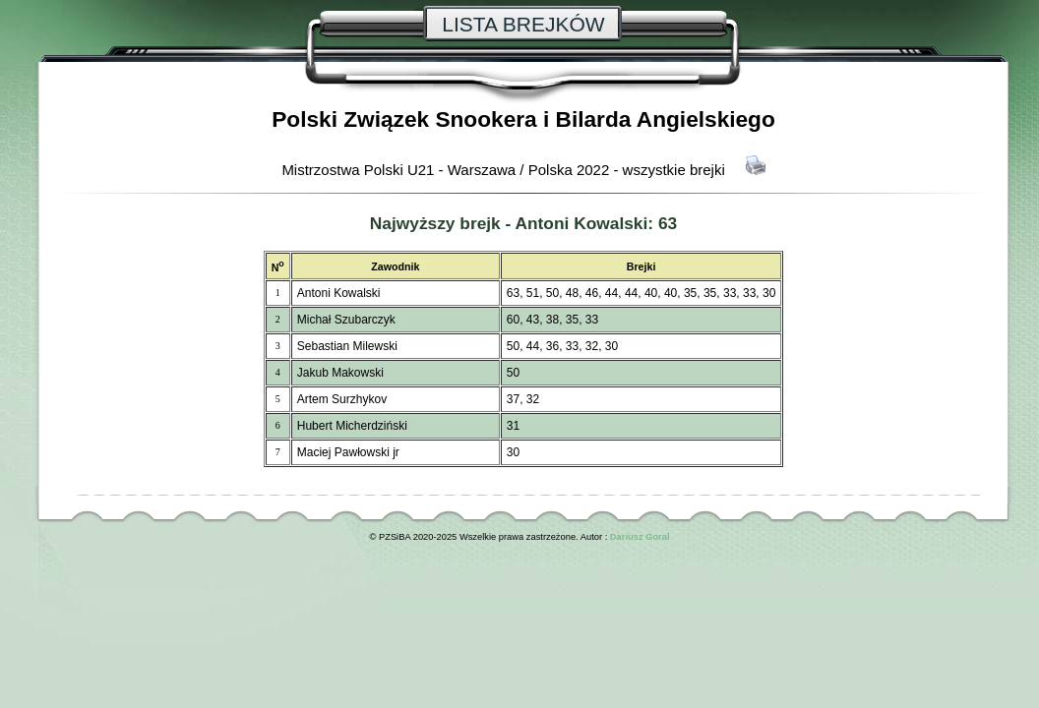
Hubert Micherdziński (352, 426)
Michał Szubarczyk (346, 319)
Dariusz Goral (640, 537)
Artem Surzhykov (342, 399)
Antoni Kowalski (582, 223)
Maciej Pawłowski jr (348, 452)
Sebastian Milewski (347, 346)
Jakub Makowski (340, 373)
